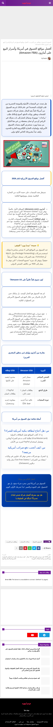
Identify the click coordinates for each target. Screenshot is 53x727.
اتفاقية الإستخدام (10, 722)
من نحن (21, 722)
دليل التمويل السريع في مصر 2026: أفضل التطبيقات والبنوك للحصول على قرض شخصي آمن (22, 669)
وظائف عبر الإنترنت (34, 42)
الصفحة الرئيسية (46, 42)
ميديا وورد (17, 724)
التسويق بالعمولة (37, 542)
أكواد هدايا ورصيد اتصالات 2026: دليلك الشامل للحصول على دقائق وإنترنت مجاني (22, 650)
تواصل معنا (30, 722)
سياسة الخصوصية (42, 722)
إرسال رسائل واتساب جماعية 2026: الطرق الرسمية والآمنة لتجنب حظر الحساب (23, 689)
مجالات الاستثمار (24, 542)
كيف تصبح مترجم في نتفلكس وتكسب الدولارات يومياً (24, 678)
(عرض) (33, 96)
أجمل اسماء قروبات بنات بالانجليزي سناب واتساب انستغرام (22, 659)
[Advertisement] (26, 22)
